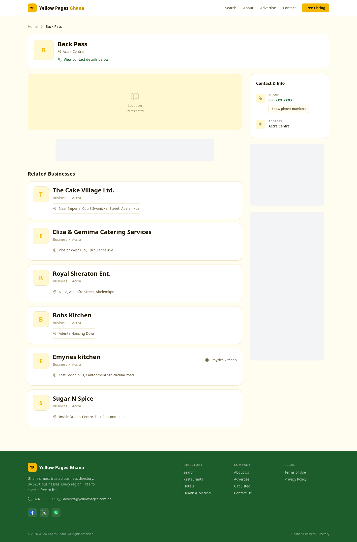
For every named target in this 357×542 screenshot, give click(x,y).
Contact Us (243, 493)
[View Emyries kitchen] (41, 361)
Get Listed (242, 486)
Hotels (188, 486)
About (248, 7)
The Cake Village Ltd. (83, 190)
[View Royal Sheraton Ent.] (41, 278)
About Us (241, 472)
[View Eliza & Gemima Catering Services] (41, 236)
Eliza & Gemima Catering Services (102, 232)
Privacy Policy (295, 479)
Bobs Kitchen (72, 315)
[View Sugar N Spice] (41, 403)
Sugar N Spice (73, 398)
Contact (289, 7)
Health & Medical (197, 493)
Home (33, 26)
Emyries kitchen (76, 357)
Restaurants (193, 479)
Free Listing (315, 7)
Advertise (268, 7)
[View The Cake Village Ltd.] (41, 194)
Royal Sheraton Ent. (82, 273)
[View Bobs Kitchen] (41, 319)
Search (230, 7)
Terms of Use (295, 472)
